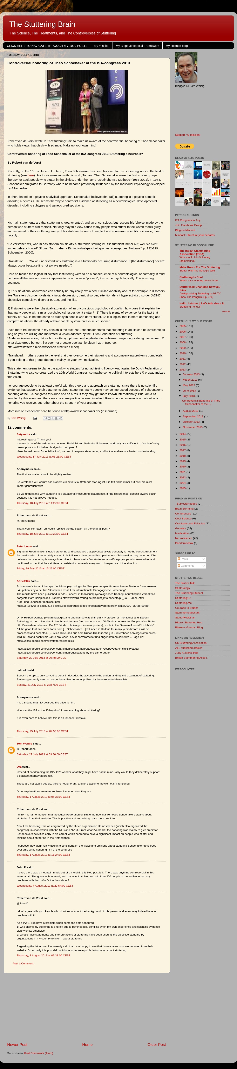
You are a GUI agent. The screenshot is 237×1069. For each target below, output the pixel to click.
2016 (183, 444)
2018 (183, 455)
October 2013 (192, 421)
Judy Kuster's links (186, 652)
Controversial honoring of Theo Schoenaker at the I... (201, 402)
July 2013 (189, 396)
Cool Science (183, 518)
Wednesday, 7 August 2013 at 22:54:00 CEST (45, 885)
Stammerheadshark (187, 612)
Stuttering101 (183, 597)
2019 (183, 461)
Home (87, 1044)
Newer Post (17, 1044)
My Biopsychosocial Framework (137, 45)
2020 (183, 466)
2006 (183, 331)
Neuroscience (183, 538)
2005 (183, 326)
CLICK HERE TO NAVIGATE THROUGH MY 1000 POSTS (47, 45)
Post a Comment (23, 963)
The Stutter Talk (185, 583)
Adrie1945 (23, 581)
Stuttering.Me (183, 602)
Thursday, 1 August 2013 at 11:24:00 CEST (43, 854)
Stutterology (182, 588)
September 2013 (193, 416)
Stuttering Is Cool (191, 277)
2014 (183, 433)
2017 (183, 450)
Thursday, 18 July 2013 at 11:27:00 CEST (42, 503)
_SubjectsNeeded (186, 503)
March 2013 (190, 379)
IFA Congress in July (188, 220)
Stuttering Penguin (190, 306)
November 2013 (193, 427)
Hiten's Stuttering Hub (188, 622)
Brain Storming (184, 508)
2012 (183, 364)
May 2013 (189, 385)
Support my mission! (187, 134)
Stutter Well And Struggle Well (197, 270)
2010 (183, 353)
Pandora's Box (184, 543)
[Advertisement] (86, 1007)
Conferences (183, 513)
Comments (186, 565)
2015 (183, 439)
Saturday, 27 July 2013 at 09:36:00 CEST (42, 754)
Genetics (180, 528)
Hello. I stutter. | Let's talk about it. (202, 303)
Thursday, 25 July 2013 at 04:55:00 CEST (42, 731)
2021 (183, 472)
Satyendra (23, 434)
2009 (183, 347)
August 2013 (191, 410)
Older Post (157, 1044)
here (31, 175)
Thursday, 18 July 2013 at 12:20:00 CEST (42, 533)
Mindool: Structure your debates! (195, 235)
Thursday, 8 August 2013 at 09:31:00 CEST (43, 955)
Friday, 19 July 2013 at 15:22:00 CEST (41, 568)
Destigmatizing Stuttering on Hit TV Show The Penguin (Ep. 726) (200, 295)
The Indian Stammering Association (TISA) (195, 252)
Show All (226, 311)
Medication (182, 533)
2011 (183, 358)
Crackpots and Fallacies (190, 523)
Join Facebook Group (188, 225)
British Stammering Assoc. (191, 657)
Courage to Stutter (186, 607)
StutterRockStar (185, 617)
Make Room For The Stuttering (200, 267)
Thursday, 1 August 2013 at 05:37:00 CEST (43, 796)
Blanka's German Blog (189, 627)
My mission (101, 45)
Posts (183, 558)
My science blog (177, 45)
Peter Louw (24, 546)
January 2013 (192, 374)
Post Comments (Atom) (38, 1053)
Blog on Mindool (185, 230)
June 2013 (190, 390)
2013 (183, 369)
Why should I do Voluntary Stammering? (195, 259)
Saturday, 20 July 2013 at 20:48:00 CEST (42, 657)
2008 (183, 342)
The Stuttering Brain (42, 24)
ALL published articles (188, 647)
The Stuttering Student (189, 593)
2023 (183, 477)
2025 (183, 488)
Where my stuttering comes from (199, 280)
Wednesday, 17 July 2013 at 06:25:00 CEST (44, 456)
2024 (183, 482)
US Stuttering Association (190, 642)
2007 (183, 337)
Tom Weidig (24, 743)
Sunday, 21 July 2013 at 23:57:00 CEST (41, 684)
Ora (19, 766)
